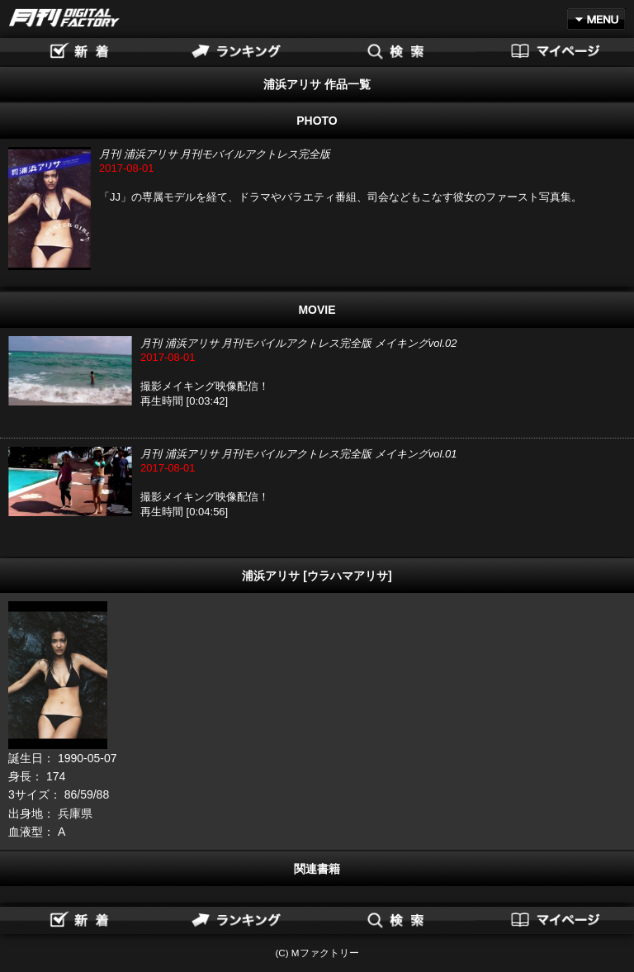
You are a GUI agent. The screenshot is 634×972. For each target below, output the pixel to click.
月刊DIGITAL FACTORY (64, 17)
